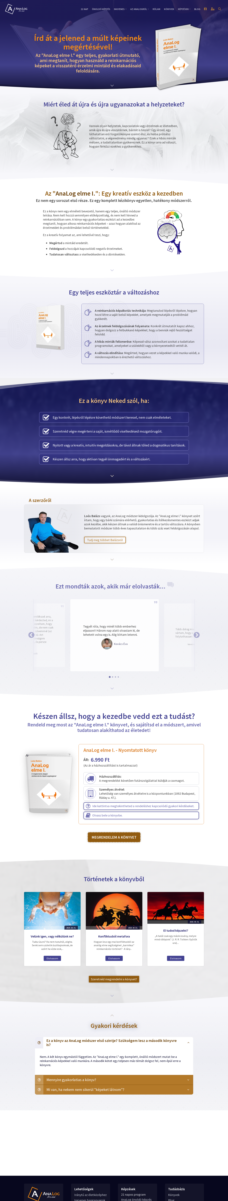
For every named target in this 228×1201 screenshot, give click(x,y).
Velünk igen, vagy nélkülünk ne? (52, 933)
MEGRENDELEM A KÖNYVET (114, 837)
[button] (31, 634)
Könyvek (174, 1195)
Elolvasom (52, 946)
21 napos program (133, 1194)
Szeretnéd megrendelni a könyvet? (114, 979)
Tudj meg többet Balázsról (105, 540)
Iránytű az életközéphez (90, 1195)
